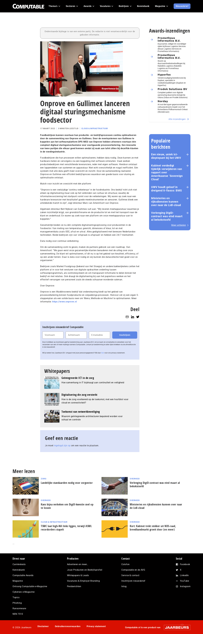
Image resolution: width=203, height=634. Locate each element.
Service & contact (130, 575)
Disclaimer (43, 626)
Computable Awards (23, 575)
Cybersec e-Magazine (24, 592)
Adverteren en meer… (77, 564)
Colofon (125, 564)
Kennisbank (19, 570)
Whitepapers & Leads (78, 575)
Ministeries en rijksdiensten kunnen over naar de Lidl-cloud (166, 202)
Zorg (43, 479)
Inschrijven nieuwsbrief (133, 581)
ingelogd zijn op (62, 445)
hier (102, 353)
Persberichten (74, 586)
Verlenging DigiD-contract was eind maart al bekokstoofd (167, 216)
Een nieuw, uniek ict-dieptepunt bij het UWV (166, 156)
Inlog (124, 586)
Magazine (18, 581)
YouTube (184, 581)
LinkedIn (184, 575)
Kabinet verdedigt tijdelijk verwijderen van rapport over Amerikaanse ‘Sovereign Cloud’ (167, 172)
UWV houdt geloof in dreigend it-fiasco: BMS (166, 188)
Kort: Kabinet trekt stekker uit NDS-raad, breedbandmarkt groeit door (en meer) (153, 527)
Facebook (185, 564)
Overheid (135, 479)
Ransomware (19, 608)
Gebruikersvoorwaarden (68, 626)
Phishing (17, 603)
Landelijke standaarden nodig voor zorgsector (67, 483)
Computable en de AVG (133, 570)
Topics (16, 597)
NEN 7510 (18, 614)
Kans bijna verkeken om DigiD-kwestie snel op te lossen (67, 506)
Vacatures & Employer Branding (83, 581)
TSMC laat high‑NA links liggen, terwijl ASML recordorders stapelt (66, 527)
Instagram (185, 586)
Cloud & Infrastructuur (94, 128)
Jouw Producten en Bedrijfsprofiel (84, 570)
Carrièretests (19, 564)
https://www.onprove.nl (64, 301)
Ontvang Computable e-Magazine (30, 586)
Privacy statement (96, 626)
